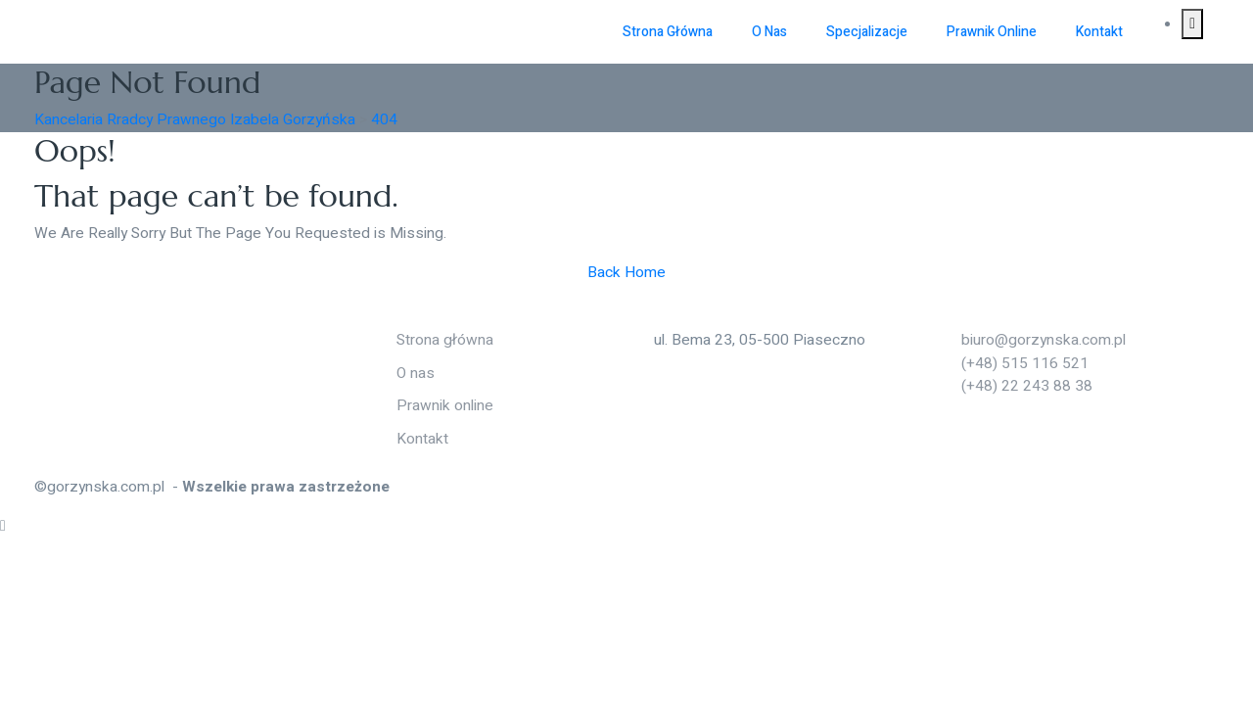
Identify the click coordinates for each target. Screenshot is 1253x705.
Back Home (626, 272)
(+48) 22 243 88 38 (1018, 386)
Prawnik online (992, 32)
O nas (769, 32)
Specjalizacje (866, 32)
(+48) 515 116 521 (1017, 363)
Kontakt (1099, 32)
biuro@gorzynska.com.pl (1035, 340)
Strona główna (668, 32)
